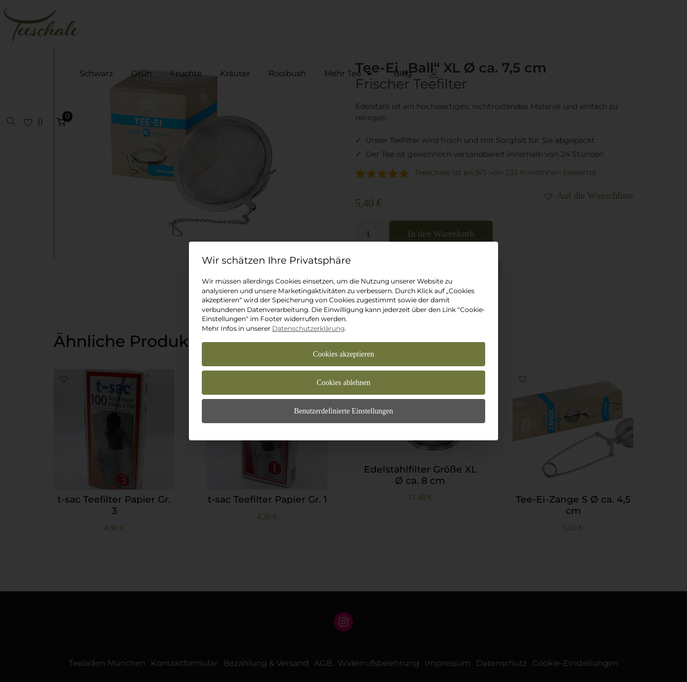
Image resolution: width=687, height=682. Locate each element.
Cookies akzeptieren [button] (343, 354)
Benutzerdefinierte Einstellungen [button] (343, 411)
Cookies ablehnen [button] (343, 383)
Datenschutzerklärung (308, 328)
